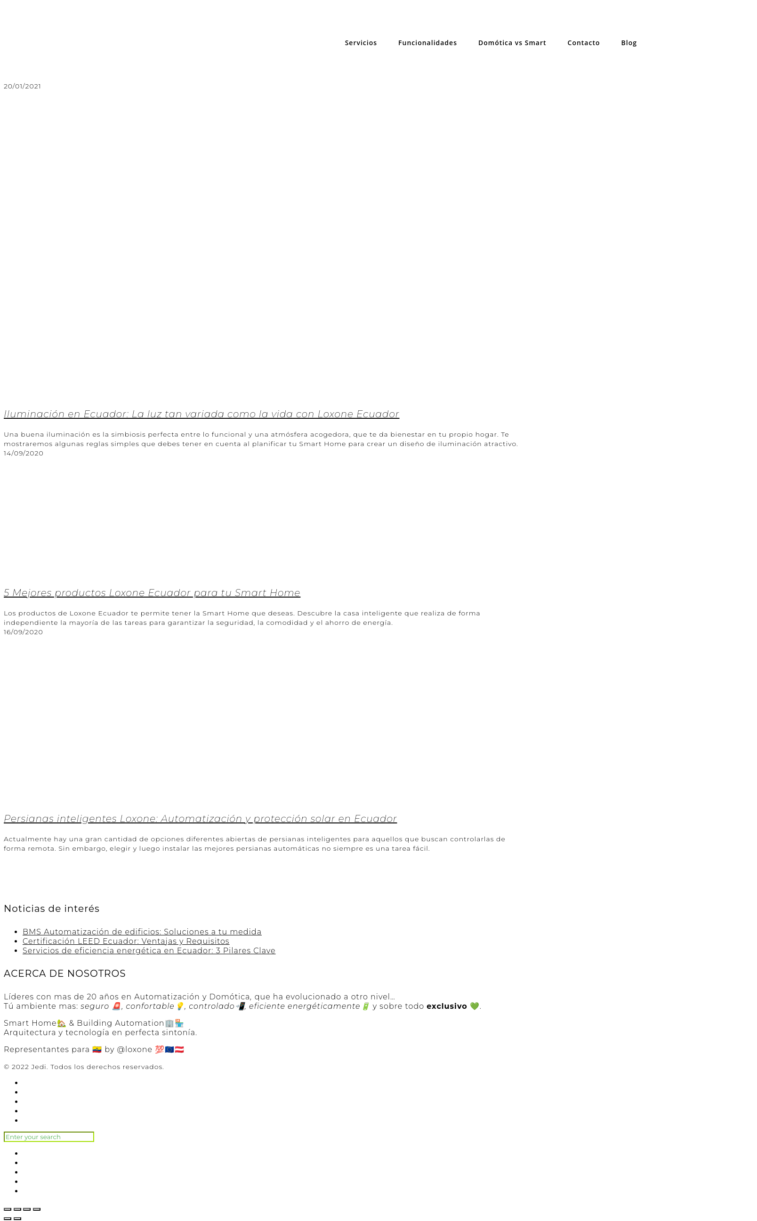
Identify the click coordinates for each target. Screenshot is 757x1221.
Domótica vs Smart (512, 42)
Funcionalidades (427, 42)
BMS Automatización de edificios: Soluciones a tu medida (142, 931)
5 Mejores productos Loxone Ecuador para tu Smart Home (152, 593)
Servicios (361, 42)
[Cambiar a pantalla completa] (27, 1209)
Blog (629, 42)
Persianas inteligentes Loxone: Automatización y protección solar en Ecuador (200, 818)
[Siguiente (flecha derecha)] (17, 1218)
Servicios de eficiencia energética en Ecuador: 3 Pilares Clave (149, 950)
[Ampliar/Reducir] (36, 1209)
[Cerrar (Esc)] (7, 1209)
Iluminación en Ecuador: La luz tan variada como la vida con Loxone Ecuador (202, 414)
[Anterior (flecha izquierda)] (7, 1218)
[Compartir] (17, 1209)
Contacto (584, 42)
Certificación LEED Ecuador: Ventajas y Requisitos (126, 941)
